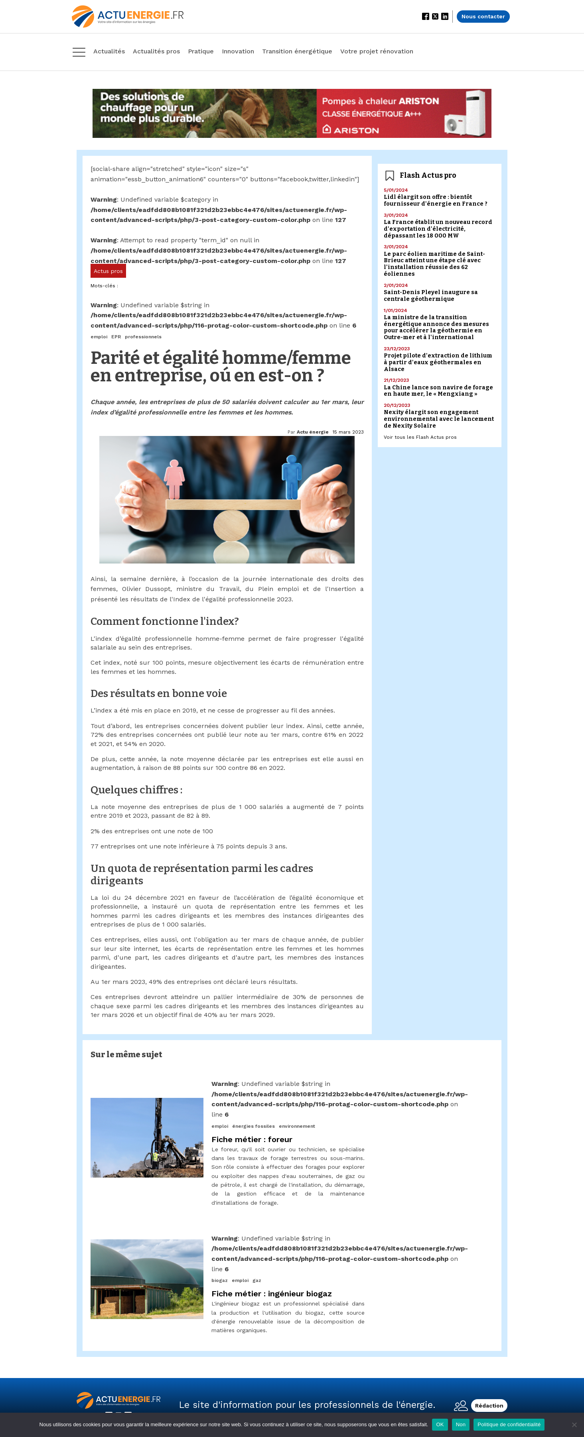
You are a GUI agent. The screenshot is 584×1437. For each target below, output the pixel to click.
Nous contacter (483, 16)
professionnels (143, 337)
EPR (116, 337)
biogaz (219, 1280)
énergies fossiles (253, 1126)
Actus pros (108, 271)
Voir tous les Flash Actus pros (420, 437)
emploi (99, 337)
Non (461, 1424)
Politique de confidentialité (509, 1424)
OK (440, 1424)
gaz (257, 1280)
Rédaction (489, 1405)
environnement (297, 1126)
